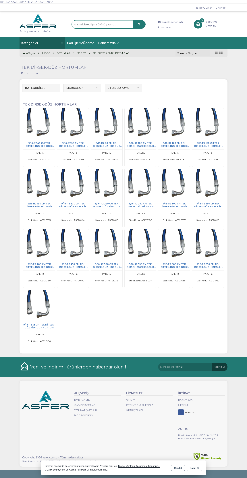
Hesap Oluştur (203, 7)
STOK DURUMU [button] (123, 88)
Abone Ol (219, 366)
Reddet (178, 468)
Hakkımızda (107, 43)
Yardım (130, 399)
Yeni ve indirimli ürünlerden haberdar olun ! (78, 367)
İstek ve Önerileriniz (139, 405)
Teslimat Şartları (85, 410)
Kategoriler (42, 43)
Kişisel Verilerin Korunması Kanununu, (139, 466)
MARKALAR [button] (82, 88)
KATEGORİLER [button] (41, 88)
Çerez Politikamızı (79, 469)
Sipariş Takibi (134, 410)
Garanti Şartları (85, 405)
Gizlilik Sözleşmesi (55, 469)
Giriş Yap (221, 7)
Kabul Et (194, 468)
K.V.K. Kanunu (82, 399)
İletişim (183, 405)
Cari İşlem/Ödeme (80, 43)
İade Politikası (83, 415)
